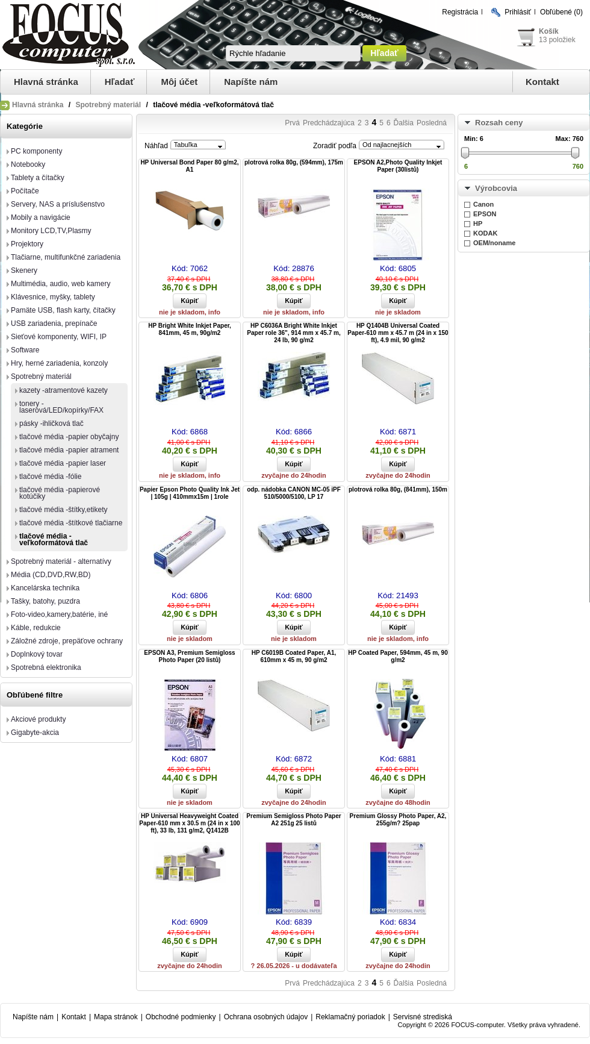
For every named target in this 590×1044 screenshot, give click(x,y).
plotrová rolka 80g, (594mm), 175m (293, 162)
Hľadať (120, 82)
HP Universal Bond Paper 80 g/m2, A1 (189, 166)
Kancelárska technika (45, 588)
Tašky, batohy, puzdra (45, 601)
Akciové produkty (38, 719)
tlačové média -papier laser (62, 463)
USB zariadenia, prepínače (54, 323)
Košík (549, 31)
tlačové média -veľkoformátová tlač (53, 539)
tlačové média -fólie (50, 476)
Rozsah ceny (499, 123)
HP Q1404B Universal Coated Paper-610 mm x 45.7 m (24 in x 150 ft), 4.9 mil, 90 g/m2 (397, 332)
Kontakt (542, 82)
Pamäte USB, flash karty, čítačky (63, 310)
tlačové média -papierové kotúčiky (59, 493)
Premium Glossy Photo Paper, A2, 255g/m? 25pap (398, 820)
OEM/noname (494, 242)
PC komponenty (36, 151)
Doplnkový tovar (37, 654)
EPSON (485, 213)
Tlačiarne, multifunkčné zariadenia (65, 257)
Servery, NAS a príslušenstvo (58, 204)
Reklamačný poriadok (350, 1017)
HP (477, 223)
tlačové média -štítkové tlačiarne (70, 523)
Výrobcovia (496, 188)
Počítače (25, 191)
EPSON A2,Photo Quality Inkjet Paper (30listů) (398, 166)
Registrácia (460, 12)
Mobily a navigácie (40, 217)
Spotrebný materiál (108, 105)
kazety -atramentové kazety (63, 390)
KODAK (485, 233)
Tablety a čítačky (37, 177)
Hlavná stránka (46, 82)
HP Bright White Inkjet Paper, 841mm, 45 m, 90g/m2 (189, 329)
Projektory (27, 244)
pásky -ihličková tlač (51, 423)
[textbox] (293, 53)
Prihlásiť (518, 12)
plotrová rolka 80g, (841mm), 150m (398, 489)
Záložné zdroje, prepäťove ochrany (67, 641)
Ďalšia (404, 123)
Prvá (292, 123)
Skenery (24, 270)
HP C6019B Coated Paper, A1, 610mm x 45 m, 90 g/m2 (294, 656)
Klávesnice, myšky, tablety (53, 297)
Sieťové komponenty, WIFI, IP (59, 337)
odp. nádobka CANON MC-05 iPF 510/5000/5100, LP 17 (294, 493)
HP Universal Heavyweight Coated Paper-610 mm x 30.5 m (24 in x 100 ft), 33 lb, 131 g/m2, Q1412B (189, 823)
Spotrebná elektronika (46, 667)
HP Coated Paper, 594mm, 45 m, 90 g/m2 (397, 656)
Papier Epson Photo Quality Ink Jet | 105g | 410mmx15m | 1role (190, 493)
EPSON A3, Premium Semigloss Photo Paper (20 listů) (189, 656)
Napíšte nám (251, 82)
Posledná (432, 123)
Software (25, 350)
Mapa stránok (116, 1017)
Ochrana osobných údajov (266, 1017)
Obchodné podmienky (181, 1017)
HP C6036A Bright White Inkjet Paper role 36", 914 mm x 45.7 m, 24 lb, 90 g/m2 (293, 332)
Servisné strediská (422, 1017)
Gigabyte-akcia (35, 732)
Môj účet (179, 82)
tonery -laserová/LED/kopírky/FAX (61, 406)
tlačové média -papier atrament (69, 450)
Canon (483, 204)
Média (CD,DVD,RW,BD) (50, 574)
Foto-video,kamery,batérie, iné (59, 614)
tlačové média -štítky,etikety (63, 509)
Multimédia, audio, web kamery (60, 284)
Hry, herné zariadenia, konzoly (59, 363)
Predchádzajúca (329, 123)
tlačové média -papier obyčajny (69, 437)
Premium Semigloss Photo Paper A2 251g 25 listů (293, 820)
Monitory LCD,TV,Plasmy (51, 231)
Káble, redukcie (36, 628)
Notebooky (28, 164)
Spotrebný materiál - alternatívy (61, 561)
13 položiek (557, 40)
